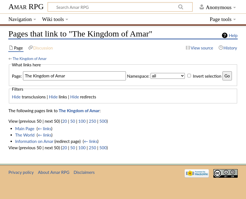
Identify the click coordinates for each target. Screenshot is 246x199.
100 (82, 121)
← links (44, 128)
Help (233, 35)
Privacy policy (20, 172)
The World (25, 134)
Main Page (25, 128)
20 (64, 121)
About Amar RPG (53, 172)
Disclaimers (84, 172)
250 (92, 121)
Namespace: (138, 75)
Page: (17, 75)
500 (103, 121)
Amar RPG (26, 6)
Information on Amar (34, 141)
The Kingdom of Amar (29, 58)
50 (72, 121)
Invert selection (207, 75)
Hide (16, 96)
